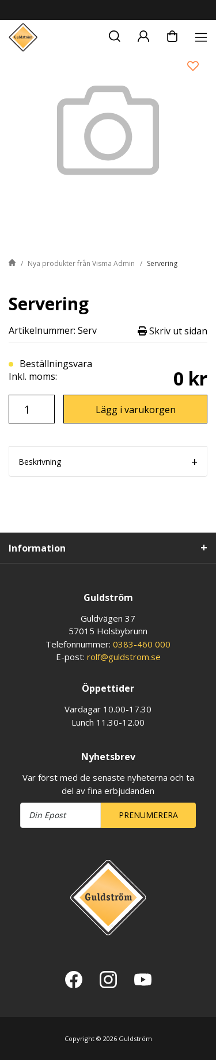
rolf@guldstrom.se (124, 656)
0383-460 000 (141, 644)
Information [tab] (37, 548)
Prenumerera (148, 815)
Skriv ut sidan (172, 330)
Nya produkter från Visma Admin (81, 263)
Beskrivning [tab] (39, 461)
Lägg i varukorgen (136, 409)
